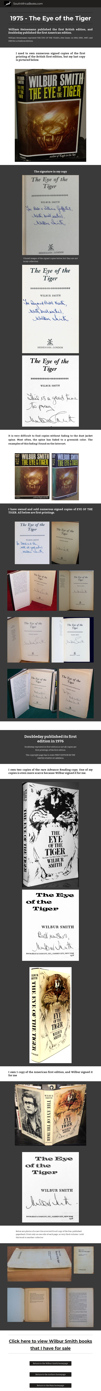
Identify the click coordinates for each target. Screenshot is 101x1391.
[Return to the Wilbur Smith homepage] (50, 1363)
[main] (50, 18)
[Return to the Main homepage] (50, 1385)
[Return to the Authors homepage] (50, 1374)
